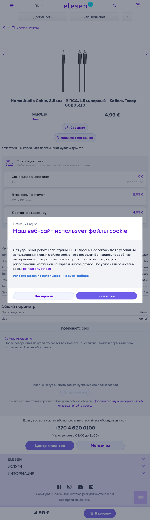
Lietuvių (18, 224)
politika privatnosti (37, 268)
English (32, 224)
